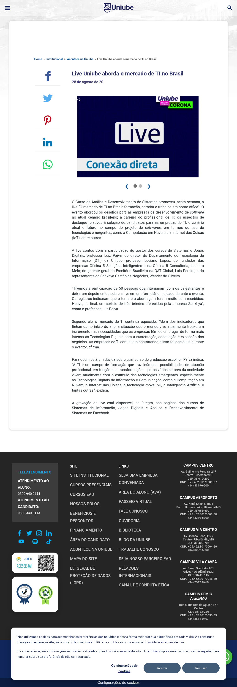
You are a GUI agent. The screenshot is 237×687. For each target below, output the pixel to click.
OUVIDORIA (129, 521)
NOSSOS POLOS (84, 504)
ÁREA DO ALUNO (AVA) (140, 492)
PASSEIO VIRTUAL (135, 501)
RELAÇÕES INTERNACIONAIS (145, 568)
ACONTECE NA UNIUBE (91, 549)
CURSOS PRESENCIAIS (90, 485)
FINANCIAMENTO (86, 530)
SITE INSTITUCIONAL (89, 475)
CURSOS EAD (82, 494)
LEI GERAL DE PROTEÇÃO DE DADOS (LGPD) (90, 575)
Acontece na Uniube (80, 59)
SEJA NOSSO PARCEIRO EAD (145, 558)
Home (38, 59)
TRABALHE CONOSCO (139, 549)
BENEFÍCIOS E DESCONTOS (82, 517)
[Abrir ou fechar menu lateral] (7, 8)
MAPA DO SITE (83, 558)
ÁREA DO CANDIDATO (89, 539)
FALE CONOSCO (133, 511)
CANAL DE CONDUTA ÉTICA (144, 578)
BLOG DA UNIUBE (134, 539)
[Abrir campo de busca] (230, 8)
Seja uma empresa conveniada (138, 479)
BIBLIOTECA (130, 530)
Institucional (54, 59)
